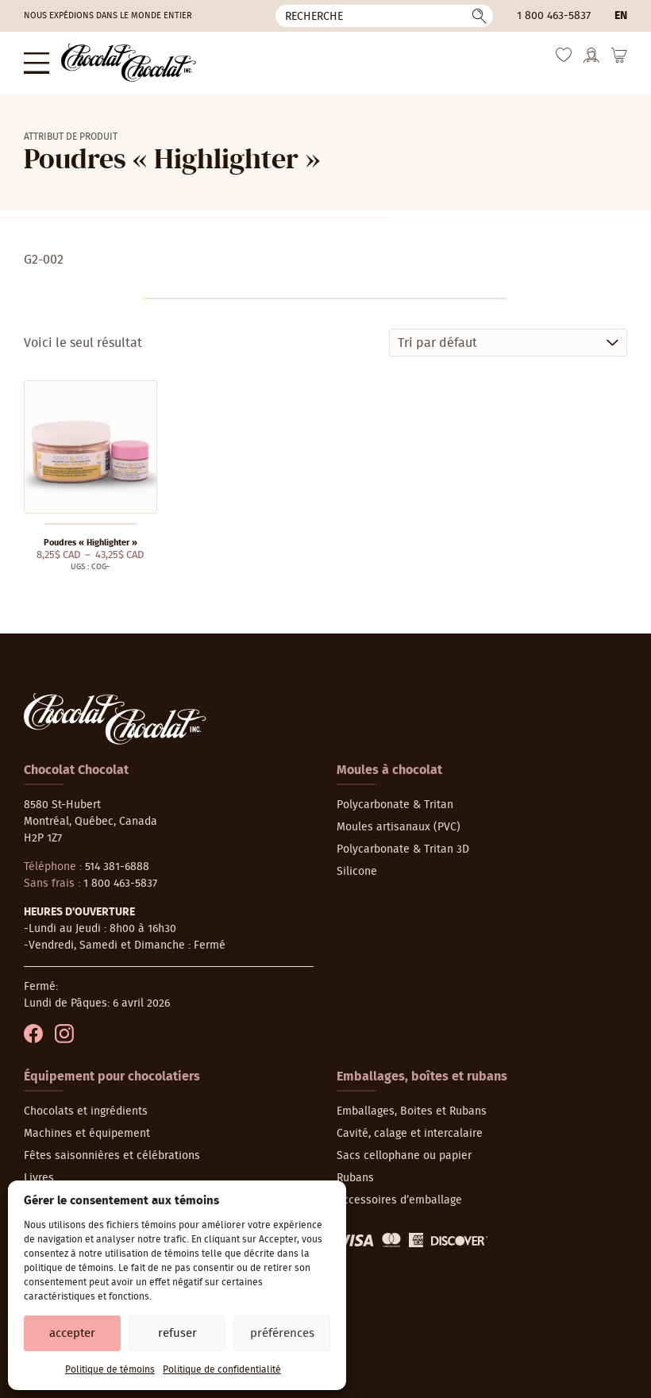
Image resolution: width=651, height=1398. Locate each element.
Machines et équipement (87, 1133)
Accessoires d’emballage (399, 1200)
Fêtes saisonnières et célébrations (112, 1155)
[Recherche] (384, 15)
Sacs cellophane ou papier (404, 1155)
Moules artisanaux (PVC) (398, 827)
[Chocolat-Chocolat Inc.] (128, 63)
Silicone (357, 871)
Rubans (355, 1178)
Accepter (72, 1333)
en (620, 15)
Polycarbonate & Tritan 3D (403, 849)
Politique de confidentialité (222, 1369)
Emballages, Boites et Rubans (412, 1111)
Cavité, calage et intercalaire (410, 1133)
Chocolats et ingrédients (86, 1111)
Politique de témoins (110, 1369)
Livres (39, 1178)
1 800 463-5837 (554, 15)
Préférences (282, 1333)
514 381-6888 (117, 866)
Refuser (177, 1333)
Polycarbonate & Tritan (395, 805)
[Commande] (508, 342)
